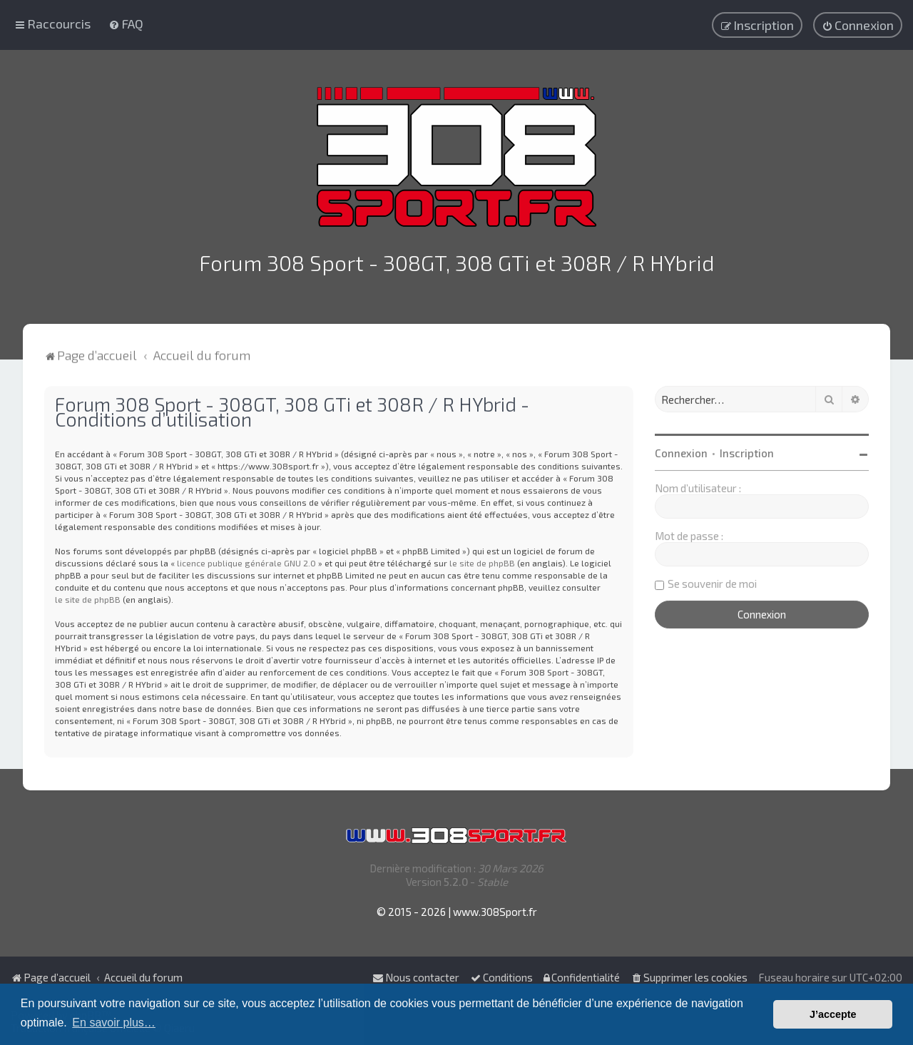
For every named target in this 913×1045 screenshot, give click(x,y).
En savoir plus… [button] (113, 1022)
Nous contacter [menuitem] (415, 977)
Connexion (681, 449)
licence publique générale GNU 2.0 (246, 559)
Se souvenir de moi (712, 580)
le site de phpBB (482, 559)
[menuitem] (126, 22)
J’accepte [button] (833, 1014)
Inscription (747, 449)
